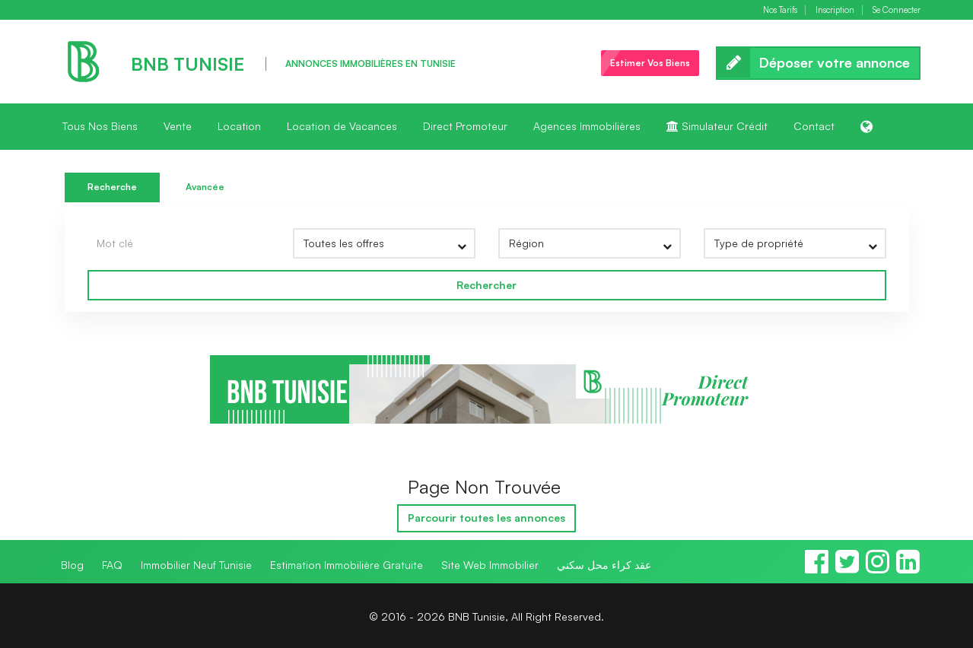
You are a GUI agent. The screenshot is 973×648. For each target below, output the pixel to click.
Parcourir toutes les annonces (486, 517)
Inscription (835, 10)
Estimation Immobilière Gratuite (346, 564)
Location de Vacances (342, 125)
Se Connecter (897, 10)
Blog (72, 564)
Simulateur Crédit (717, 125)
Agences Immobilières (587, 125)
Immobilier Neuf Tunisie (196, 564)
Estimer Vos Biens (650, 62)
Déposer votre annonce (818, 63)
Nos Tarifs (780, 10)
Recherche (112, 186)
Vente (178, 125)
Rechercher (486, 284)
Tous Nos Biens (100, 125)
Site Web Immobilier (490, 564)
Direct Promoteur (465, 125)
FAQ (112, 564)
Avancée (205, 186)
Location (239, 125)
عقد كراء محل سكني (604, 564)
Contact (814, 125)
